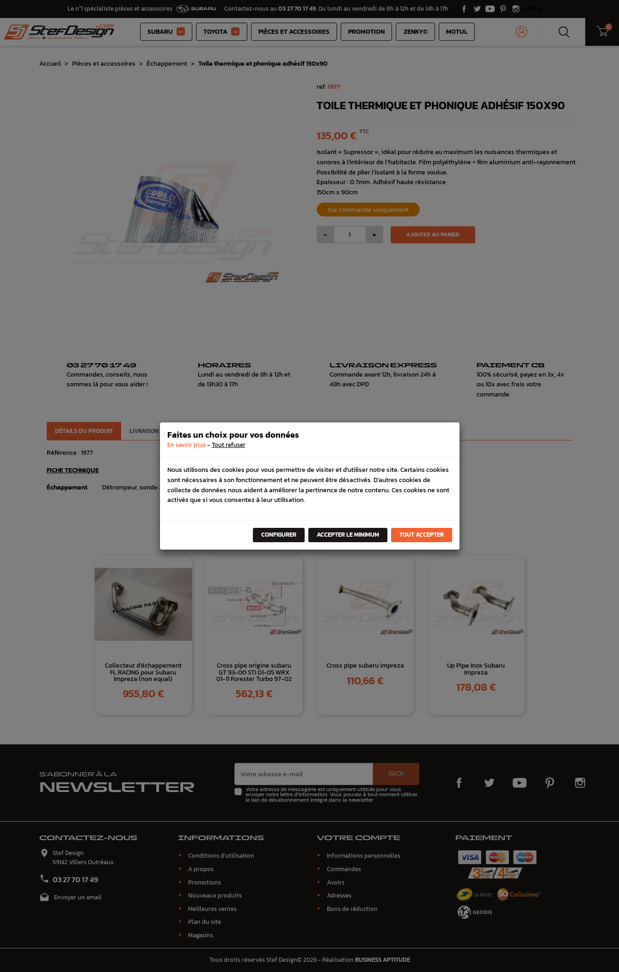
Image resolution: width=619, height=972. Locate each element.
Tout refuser (228, 444)
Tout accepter (421, 534)
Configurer (278, 534)
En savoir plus (186, 444)
